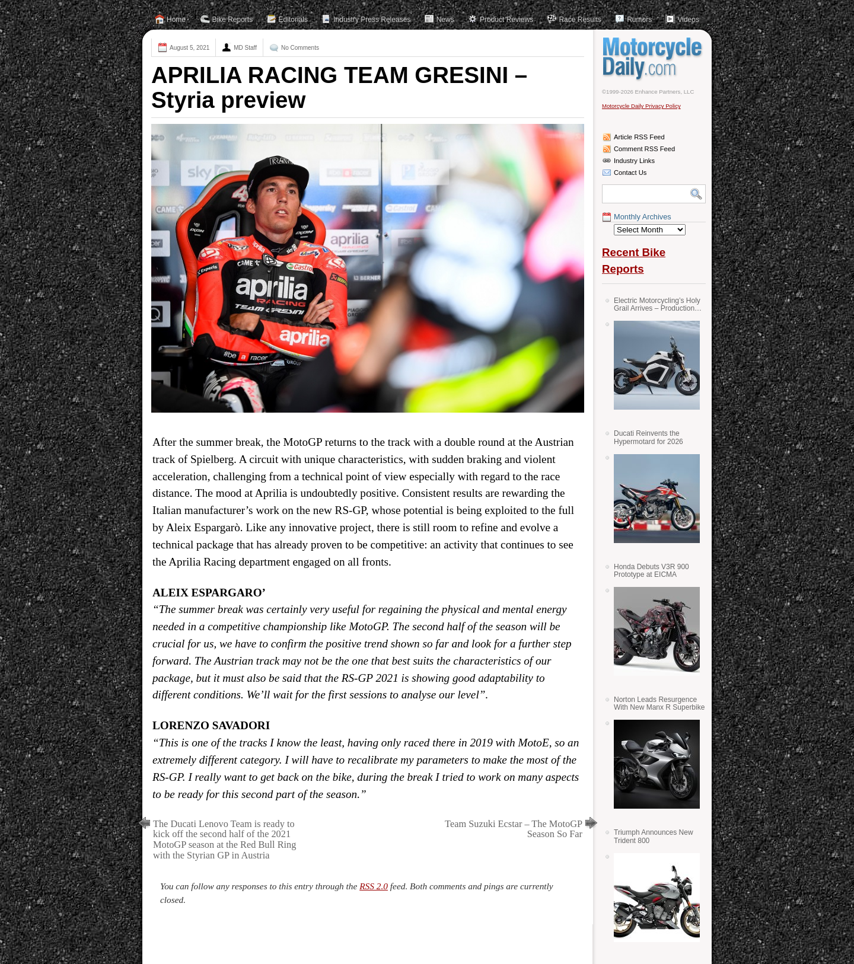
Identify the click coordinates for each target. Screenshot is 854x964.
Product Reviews (506, 19)
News (445, 19)
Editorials (293, 19)
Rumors (639, 19)
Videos (688, 19)
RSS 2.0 (373, 886)
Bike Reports (232, 19)
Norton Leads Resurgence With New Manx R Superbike (659, 703)
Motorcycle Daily (654, 59)
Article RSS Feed (639, 137)
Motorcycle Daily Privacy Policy (641, 106)
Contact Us (630, 172)
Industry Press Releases (371, 19)
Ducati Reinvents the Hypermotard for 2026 (648, 437)
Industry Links (634, 160)
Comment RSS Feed (644, 148)
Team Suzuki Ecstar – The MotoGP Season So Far (513, 829)
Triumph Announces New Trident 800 (653, 836)
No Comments (300, 47)
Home (176, 19)
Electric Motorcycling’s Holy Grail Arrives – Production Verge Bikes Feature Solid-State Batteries (657, 304)
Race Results (580, 19)
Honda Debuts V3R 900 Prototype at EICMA (651, 571)
